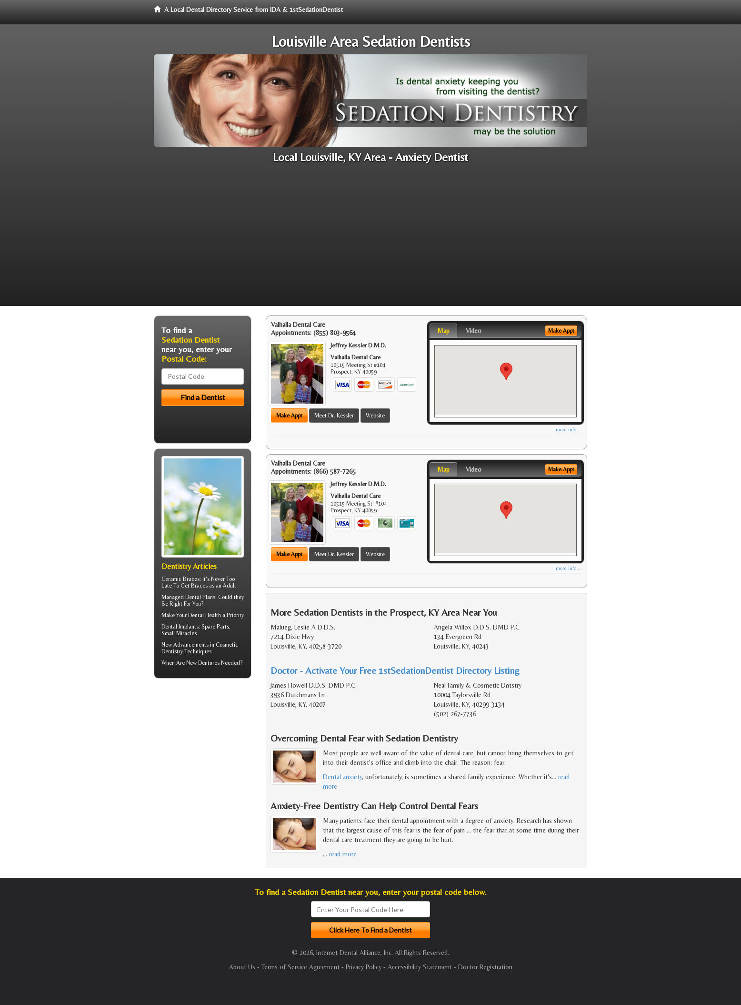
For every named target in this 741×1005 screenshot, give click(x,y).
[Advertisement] (370, 239)
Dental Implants (180, 626)
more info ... (569, 429)
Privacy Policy (363, 967)
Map (443, 331)
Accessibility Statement (420, 967)
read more (343, 854)
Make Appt (289, 415)
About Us (242, 967)
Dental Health (204, 615)
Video (473, 331)
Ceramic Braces (180, 579)
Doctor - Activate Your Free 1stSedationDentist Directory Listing (395, 670)
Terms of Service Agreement (300, 967)
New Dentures (203, 663)
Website (375, 415)
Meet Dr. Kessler (334, 415)
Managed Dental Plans (188, 597)
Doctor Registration (485, 967)
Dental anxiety (342, 777)
